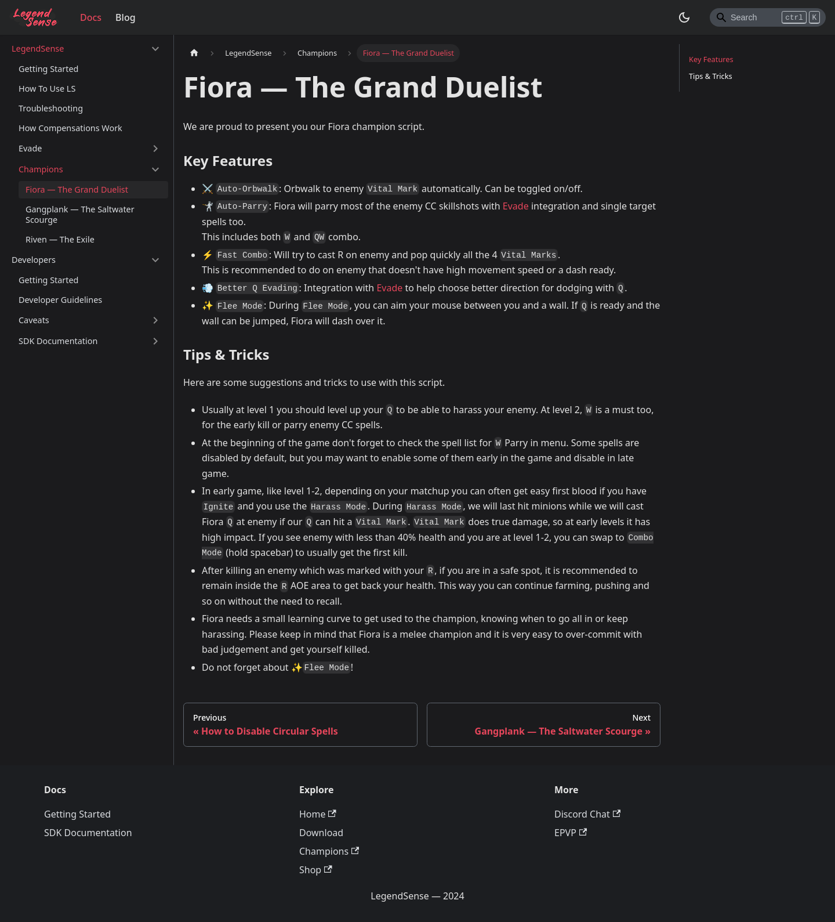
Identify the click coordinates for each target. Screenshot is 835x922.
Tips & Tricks (710, 76)
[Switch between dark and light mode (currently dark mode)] (684, 17)
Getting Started (48, 68)
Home (317, 814)
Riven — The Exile (60, 239)
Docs (90, 17)
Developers (34, 259)
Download (321, 832)
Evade (30, 148)
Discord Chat (587, 814)
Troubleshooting (51, 108)
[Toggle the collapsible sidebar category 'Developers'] (155, 260)
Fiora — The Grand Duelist (77, 189)
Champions (41, 169)
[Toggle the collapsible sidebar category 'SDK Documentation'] (155, 341)
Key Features (711, 59)
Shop (315, 869)
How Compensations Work (70, 127)
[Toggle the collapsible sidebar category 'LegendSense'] (155, 48)
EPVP (570, 832)
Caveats (34, 320)
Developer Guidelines (60, 299)
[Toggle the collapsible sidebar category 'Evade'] (155, 148)
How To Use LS (47, 88)
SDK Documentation (58, 340)
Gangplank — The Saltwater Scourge (80, 214)
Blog (125, 17)
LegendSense (38, 48)
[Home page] (194, 53)
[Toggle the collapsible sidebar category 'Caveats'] (155, 320)
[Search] (768, 17)
